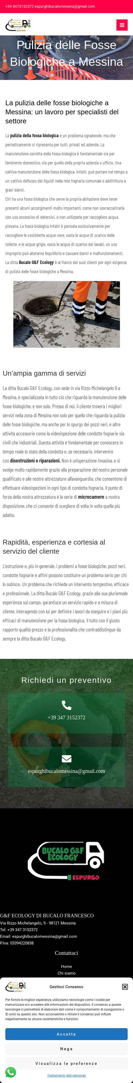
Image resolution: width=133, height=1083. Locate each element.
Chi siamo (67, 973)
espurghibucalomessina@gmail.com (66, 771)
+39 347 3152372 (66, 717)
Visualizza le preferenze (66, 1063)
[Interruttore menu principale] (122, 25)
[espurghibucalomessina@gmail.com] (66, 759)
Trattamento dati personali (66, 1075)
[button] (125, 986)
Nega (66, 1049)
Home (66, 966)
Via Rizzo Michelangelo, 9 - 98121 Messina (38, 923)
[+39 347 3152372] (66, 705)
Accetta (66, 1034)
